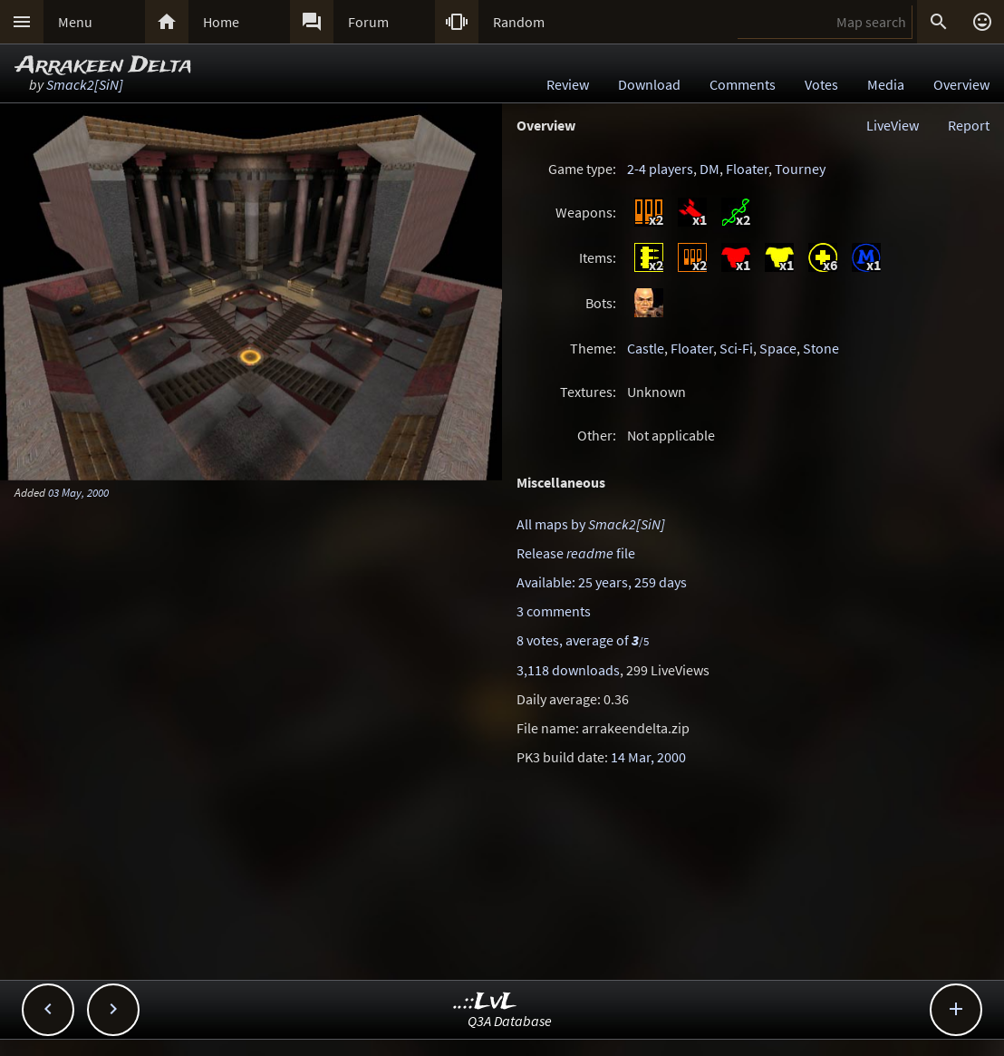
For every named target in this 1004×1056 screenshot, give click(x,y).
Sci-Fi (736, 348)
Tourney (800, 169)
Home (221, 22)
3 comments (553, 611)
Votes (821, 84)
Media (885, 84)
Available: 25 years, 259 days (601, 582)
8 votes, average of (582, 640)
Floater (747, 169)
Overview (961, 84)
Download (649, 84)
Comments (743, 84)
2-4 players (660, 169)
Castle (645, 348)
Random (519, 22)
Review (567, 84)
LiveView (892, 125)
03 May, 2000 (78, 492)
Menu (75, 22)
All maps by (590, 524)
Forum (368, 22)
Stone (821, 348)
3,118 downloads (568, 670)
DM (709, 169)
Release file (575, 553)
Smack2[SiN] (84, 84)
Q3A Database (510, 1021)
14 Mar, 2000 (648, 757)
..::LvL (485, 1002)
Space (777, 348)
